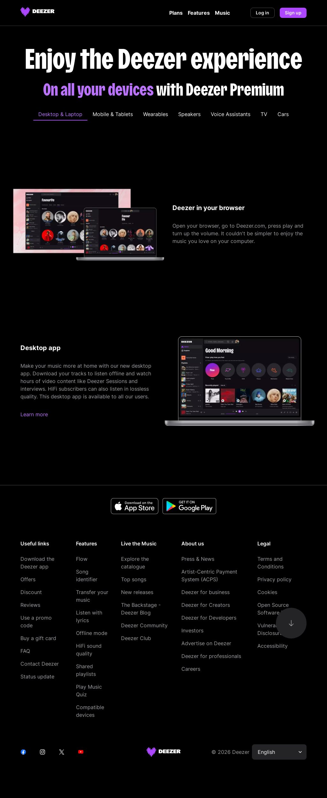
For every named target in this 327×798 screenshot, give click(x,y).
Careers (190, 669)
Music (222, 13)
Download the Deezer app (37, 563)
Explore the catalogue (135, 563)
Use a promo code (36, 621)
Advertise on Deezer (206, 643)
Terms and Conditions (270, 563)
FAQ (25, 651)
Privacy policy (274, 579)
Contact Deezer (39, 664)
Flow (81, 559)
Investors (192, 630)
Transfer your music (92, 596)
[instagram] (42, 752)
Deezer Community (144, 625)
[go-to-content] (291, 623)
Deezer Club (136, 638)
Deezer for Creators (205, 605)
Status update (37, 676)
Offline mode (91, 633)
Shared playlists (86, 670)
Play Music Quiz (89, 691)
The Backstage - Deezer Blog (141, 609)
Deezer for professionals (211, 656)
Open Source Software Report (277, 609)
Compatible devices (90, 711)
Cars (283, 114)
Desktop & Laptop (60, 114)
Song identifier (86, 575)
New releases (137, 592)
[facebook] (23, 752)
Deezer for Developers (208, 617)
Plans (176, 13)
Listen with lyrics (89, 616)
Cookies (267, 592)
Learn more (34, 414)
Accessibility (272, 646)
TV (264, 114)
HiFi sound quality (89, 650)
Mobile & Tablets (113, 114)
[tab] (60, 114)
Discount (31, 592)
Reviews (30, 605)
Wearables (155, 114)
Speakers (189, 114)
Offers (27, 579)
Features (199, 13)
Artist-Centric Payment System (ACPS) (209, 575)
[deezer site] (164, 752)
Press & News (197, 559)
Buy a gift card (38, 638)
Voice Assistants (230, 114)
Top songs (133, 579)
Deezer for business (205, 592)
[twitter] (61, 752)
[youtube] (80, 752)
